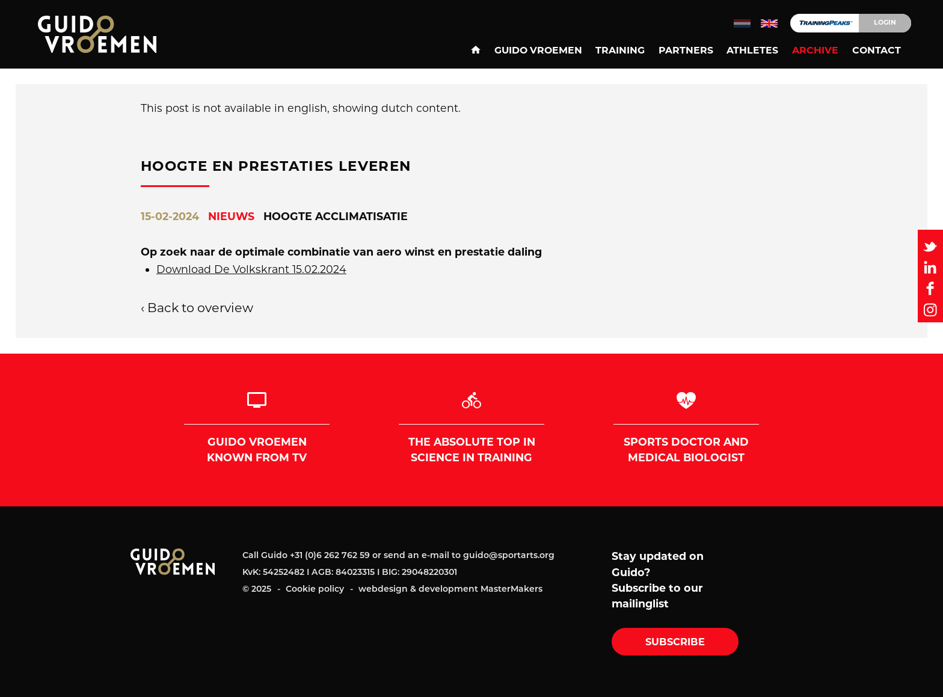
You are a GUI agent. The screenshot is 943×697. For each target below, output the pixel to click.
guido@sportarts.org (508, 555)
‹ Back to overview (197, 307)
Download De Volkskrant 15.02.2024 (251, 269)
